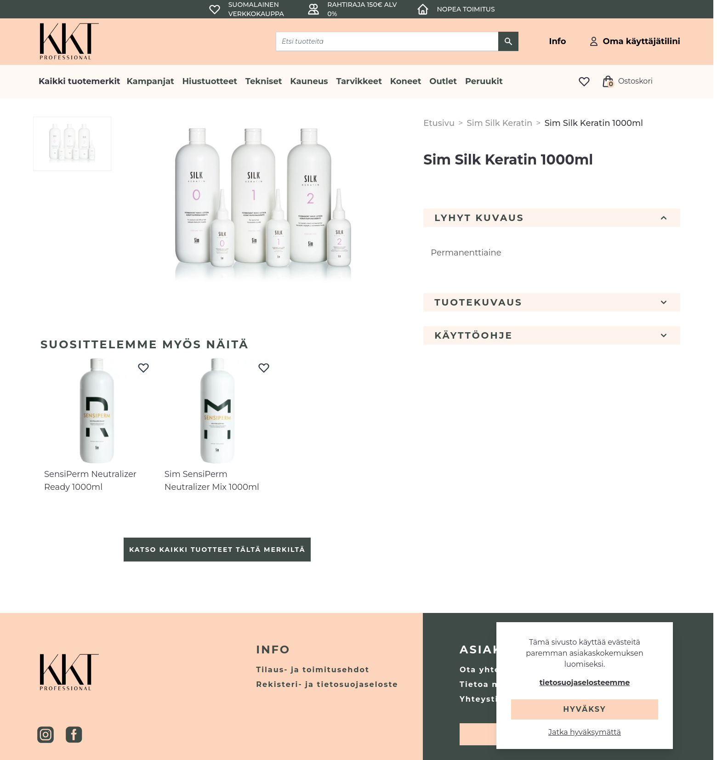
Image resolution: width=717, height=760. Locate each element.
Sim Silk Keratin (499, 123)
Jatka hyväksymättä (584, 732)
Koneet (405, 81)
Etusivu (439, 123)
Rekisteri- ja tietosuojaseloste (327, 684)
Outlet (443, 81)
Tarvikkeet (359, 81)
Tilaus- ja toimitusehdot (313, 669)
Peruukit (484, 81)
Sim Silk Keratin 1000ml (594, 123)
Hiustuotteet (210, 81)
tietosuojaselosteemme (585, 682)
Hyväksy (584, 709)
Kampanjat (150, 81)
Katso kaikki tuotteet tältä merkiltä (217, 549)
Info (273, 649)
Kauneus (309, 81)
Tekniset (263, 81)
